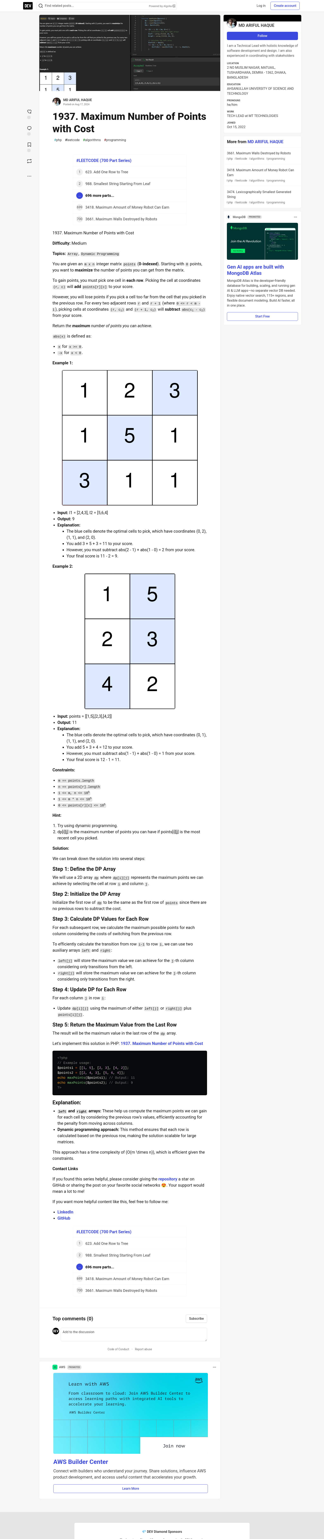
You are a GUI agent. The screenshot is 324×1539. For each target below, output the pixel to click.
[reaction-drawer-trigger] (29, 113)
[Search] (41, 6)
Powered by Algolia (162, 6)
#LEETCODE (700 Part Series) (103, 160)
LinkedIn (65, 1212)
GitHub (63, 1218)
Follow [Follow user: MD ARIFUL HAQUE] (262, 36)
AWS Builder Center (80, 1461)
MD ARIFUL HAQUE (77, 100)
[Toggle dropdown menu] (214, 1367)
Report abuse (143, 1349)
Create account (285, 6)
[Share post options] (29, 176)
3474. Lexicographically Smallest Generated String (262, 197)
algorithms (92, 140)
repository (167, 1179)
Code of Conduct (118, 1349)
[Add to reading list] (29, 146)
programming (115, 140)
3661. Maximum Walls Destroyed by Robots (262, 156)
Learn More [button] (130, 1489)
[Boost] (29, 161)
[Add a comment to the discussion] (134, 1334)
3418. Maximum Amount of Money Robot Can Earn (262, 175)
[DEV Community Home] (28, 6)
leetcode (72, 140)
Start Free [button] (262, 316)
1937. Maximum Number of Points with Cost (162, 1043)
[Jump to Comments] (29, 130)
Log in (261, 6)
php (58, 140)
